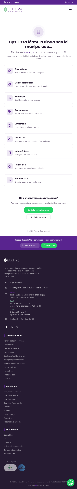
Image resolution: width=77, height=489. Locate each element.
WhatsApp (49, 245)
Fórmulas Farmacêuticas (14, 341)
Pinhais (7, 410)
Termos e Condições (12, 450)
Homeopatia (9, 352)
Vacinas (7, 378)
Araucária (8, 418)
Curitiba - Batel (10, 399)
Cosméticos (9, 344)
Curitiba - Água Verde (13, 403)
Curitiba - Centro (11, 395)
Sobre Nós (8, 435)
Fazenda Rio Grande (12, 422)
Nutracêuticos (10, 367)
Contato (7, 442)
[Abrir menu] (70, 9)
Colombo (8, 407)
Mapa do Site (9, 454)
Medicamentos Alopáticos (14, 363)
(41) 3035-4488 (29, 245)
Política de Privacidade (13, 446)
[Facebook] (6, 327)
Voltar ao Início (38, 217)
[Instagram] (12, 327)
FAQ (5, 438)
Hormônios (8, 371)
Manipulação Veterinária (14, 359)
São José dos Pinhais (12, 391)
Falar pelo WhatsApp (38, 210)
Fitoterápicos (9, 375)
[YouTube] (17, 327)
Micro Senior (44, 485)
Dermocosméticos (11, 348)
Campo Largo (9, 414)
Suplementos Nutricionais (14, 356)
